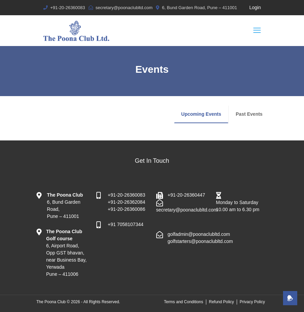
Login (255, 7)
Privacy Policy (252, 301)
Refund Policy (221, 301)
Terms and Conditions (183, 301)
